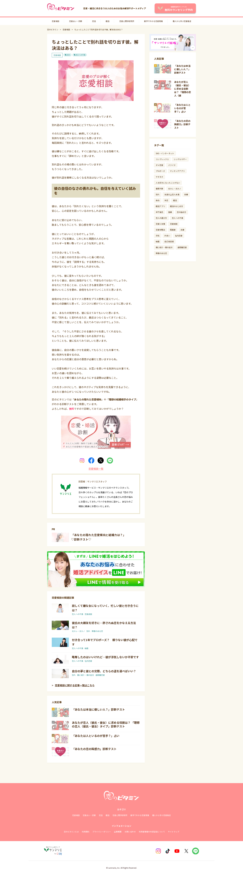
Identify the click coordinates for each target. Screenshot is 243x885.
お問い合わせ (130, 831)
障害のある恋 (97, 631)
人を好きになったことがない (168, 182)
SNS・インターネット (165, 153)
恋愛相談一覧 (95, 468)
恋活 (94, 21)
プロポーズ (160, 171)
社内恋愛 (88, 661)
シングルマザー (180, 159)
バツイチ (172, 165)
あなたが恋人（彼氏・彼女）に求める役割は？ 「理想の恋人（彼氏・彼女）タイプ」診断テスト (105, 724)
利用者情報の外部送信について (152, 831)
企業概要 (118, 831)
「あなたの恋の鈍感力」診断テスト (94, 749)
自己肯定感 (169, 241)
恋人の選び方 (161, 218)
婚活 (107, 21)
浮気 (157, 235)
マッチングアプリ (177, 171)
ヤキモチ (159, 176)
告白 (157, 200)
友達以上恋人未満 (171, 194)
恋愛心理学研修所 (120, 815)
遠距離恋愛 (100, 675)
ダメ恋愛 (159, 165)
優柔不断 (159, 188)
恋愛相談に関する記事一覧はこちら (75, 685)
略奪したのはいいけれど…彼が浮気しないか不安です (105, 657)
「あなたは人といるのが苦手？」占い (95, 736)
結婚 (86, 648)
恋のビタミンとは (71, 831)
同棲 (186, 194)
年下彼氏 (159, 212)
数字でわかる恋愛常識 (153, 21)
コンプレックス (162, 159)
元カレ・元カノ (78, 631)
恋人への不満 (80, 55)
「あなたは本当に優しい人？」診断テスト (98, 709)
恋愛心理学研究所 (126, 21)
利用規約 (85, 831)
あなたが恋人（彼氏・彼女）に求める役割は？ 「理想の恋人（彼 (182, 88)
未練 (182, 229)
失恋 (166, 200)
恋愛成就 (88, 614)
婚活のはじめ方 (176, 206)
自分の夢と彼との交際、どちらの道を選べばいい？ (104, 671)
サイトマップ (173, 831)
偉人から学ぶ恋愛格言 (182, 21)
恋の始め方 (181, 212)
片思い (167, 235)
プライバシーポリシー (101, 831)
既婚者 (173, 229)
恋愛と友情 (160, 223)
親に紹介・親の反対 (85, 675)
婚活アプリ (160, 206)
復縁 (170, 212)
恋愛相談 (55, 21)
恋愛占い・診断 (75, 21)
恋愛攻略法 (160, 229)
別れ (68, 55)
